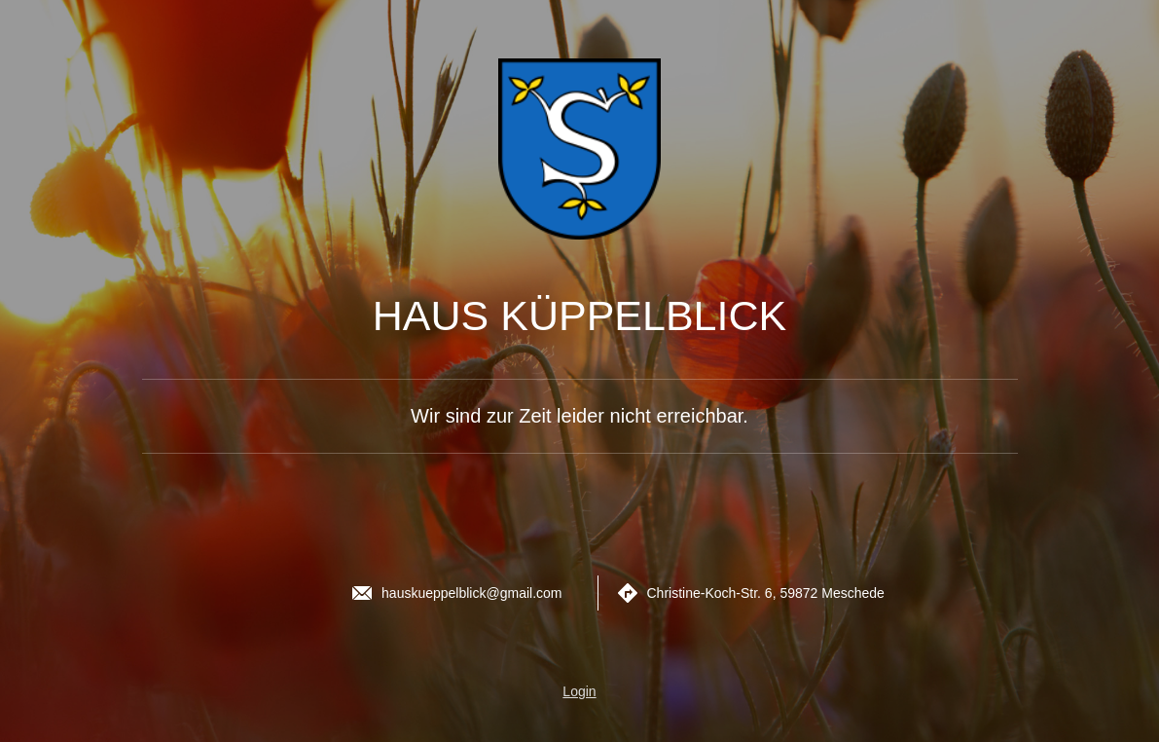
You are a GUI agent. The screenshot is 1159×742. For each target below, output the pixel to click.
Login (579, 691)
